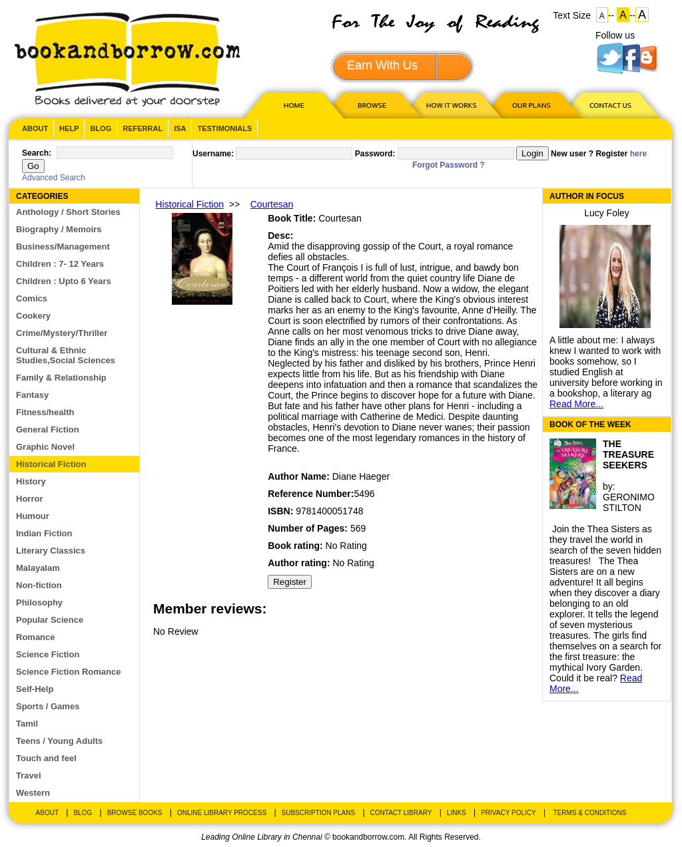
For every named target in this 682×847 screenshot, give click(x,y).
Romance (35, 637)
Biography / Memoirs (59, 229)
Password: (375, 153)
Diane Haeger (361, 476)
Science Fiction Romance (68, 672)
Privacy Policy (508, 812)
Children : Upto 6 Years (63, 281)
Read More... (576, 404)
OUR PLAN (530, 104)
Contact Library (401, 812)
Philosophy (39, 602)
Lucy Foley (606, 213)
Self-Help (34, 689)
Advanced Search (53, 177)
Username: (213, 153)
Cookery (33, 316)
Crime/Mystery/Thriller (61, 333)
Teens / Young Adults (59, 741)
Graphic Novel (45, 447)
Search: (36, 153)
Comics (31, 298)
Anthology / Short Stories (68, 212)
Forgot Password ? (448, 165)
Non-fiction (39, 585)
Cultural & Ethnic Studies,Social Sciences (65, 355)
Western (33, 793)
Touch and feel (46, 758)
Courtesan (272, 204)
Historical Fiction (51, 464)
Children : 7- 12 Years (60, 264)
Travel (28, 775)
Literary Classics (50, 551)
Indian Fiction (44, 533)
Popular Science (49, 620)
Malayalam (38, 568)
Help (69, 128)
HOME (291, 104)
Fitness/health (45, 412)
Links (456, 812)
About (35, 128)
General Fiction (47, 429)
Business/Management (63, 247)
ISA (180, 128)
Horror (29, 499)
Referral (143, 128)
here (638, 153)
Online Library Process (221, 812)
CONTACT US (609, 104)
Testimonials (224, 128)
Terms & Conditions (589, 812)
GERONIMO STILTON (629, 502)
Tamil (27, 724)
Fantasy (32, 395)
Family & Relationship (61, 378)
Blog (100, 128)
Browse (373, 104)
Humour (32, 516)
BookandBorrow (126, 59)
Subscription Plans (319, 812)
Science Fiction (47, 654)
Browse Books (135, 812)
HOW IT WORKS (451, 104)
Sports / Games (47, 706)
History (31, 481)
